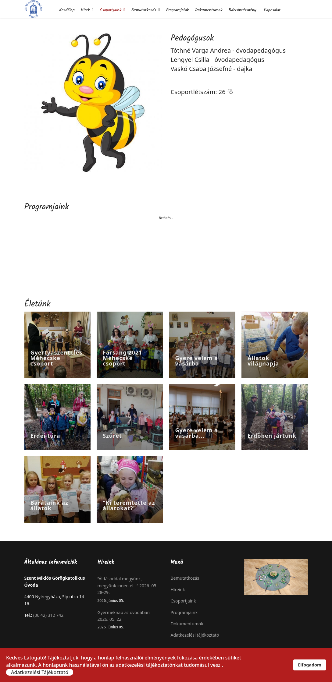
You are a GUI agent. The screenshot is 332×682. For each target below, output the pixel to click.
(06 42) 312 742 (48, 615)
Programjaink (177, 10)
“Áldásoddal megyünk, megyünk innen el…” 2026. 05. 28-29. (130, 589)
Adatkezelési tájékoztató (195, 635)
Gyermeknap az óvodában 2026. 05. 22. (130, 620)
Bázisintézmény (242, 10)
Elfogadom (309, 665)
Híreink (178, 589)
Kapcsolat (272, 10)
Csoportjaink (110, 10)
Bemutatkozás (143, 10)
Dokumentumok (209, 10)
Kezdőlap (67, 10)
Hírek (85, 10)
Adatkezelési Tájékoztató (39, 672)
